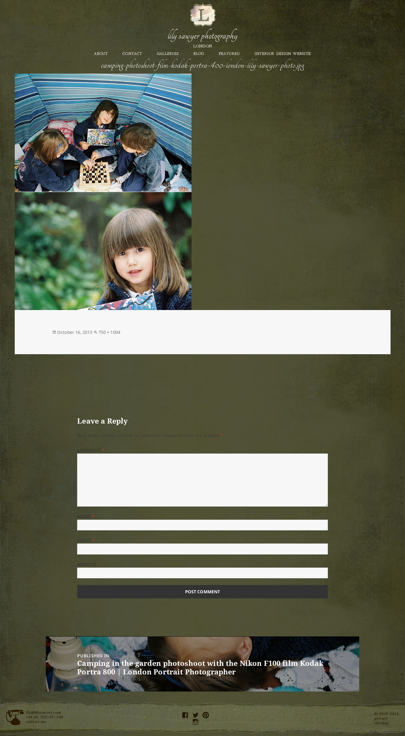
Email (86, 540)
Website (86, 564)
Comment (91, 450)
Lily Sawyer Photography (202, 36)
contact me (36, 721)
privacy (380, 718)
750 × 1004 (110, 332)
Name (86, 516)
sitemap (381, 722)
